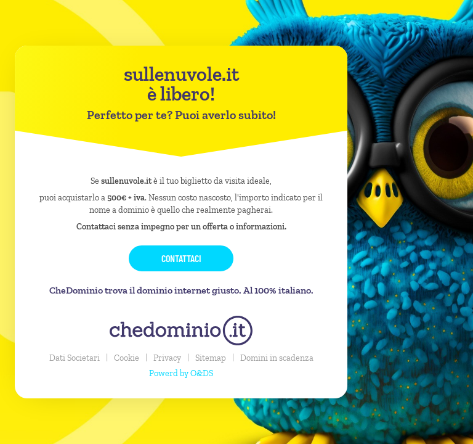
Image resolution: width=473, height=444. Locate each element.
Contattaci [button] (181, 258)
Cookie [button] (126, 358)
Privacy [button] (167, 358)
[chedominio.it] (181, 330)
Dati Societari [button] (74, 358)
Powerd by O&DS (181, 373)
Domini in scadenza (276, 358)
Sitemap (210, 358)
